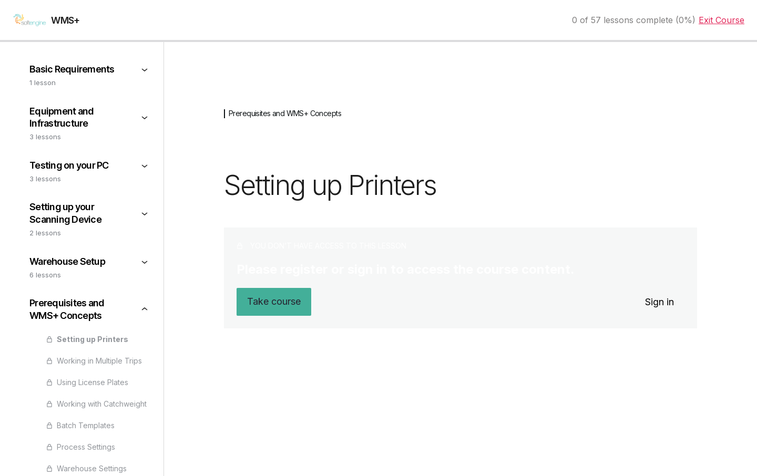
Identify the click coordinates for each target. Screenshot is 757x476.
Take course (274, 301)
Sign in (659, 301)
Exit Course (721, 20)
